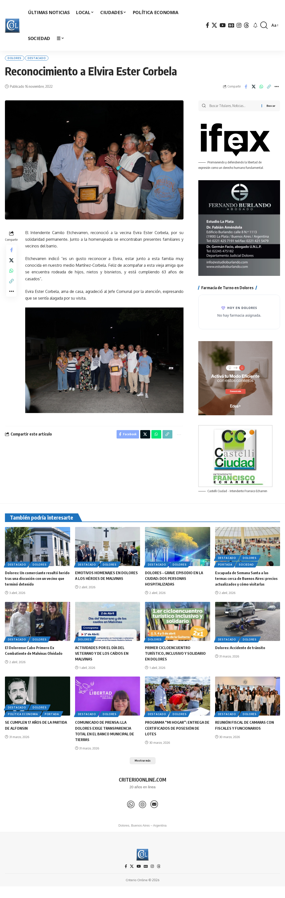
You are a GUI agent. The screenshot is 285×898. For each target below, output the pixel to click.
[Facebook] (207, 25)
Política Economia (23, 724)
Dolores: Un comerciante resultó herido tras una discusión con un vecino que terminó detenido (33, 582)
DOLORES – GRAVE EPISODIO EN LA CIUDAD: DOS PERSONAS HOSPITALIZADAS (175, 582)
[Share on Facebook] (246, 89)
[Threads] (246, 25)
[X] (214, 25)
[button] (264, 25)
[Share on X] (253, 89)
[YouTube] (222, 25)
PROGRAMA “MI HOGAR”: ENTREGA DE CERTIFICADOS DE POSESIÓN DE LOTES (176, 738)
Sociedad (246, 568)
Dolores (17, 59)
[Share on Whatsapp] (261, 89)
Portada (225, 568)
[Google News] (231, 25)
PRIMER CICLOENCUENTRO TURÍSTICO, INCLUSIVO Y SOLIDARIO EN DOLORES (177, 663)
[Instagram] (239, 25)
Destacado (46, 59)
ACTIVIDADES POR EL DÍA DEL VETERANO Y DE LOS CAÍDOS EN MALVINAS (103, 663)
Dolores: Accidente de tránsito (242, 657)
